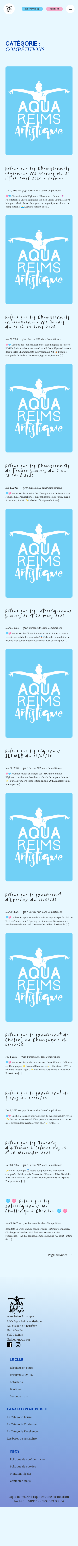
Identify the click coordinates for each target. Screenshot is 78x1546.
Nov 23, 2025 (12, 1165)
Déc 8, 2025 (11, 1110)
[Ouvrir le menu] (70, 9)
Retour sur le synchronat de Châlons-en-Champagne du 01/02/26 (37, 1040)
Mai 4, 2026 (11, 190)
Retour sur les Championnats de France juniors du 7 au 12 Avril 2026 (37, 471)
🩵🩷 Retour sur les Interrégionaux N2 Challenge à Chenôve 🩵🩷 (36, 1206)
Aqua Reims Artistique (20, 1316)
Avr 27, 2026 (11, 339)
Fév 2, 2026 (11, 1056)
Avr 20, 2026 (11, 487)
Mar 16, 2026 (12, 768)
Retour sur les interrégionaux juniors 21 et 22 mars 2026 (38, 614)
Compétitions (53, 190)
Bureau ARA (33, 190)
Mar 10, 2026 (12, 911)
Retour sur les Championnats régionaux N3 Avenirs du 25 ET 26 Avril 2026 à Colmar (37, 173)
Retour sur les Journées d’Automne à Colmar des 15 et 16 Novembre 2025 (36, 1148)
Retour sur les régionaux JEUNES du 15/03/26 (33, 754)
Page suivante (60, 1255)
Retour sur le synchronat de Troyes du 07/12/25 (37, 1096)
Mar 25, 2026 (12, 627)
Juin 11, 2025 (11, 1223)
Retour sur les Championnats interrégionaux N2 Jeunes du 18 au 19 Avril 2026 (37, 322)
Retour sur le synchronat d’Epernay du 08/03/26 (33, 898)
